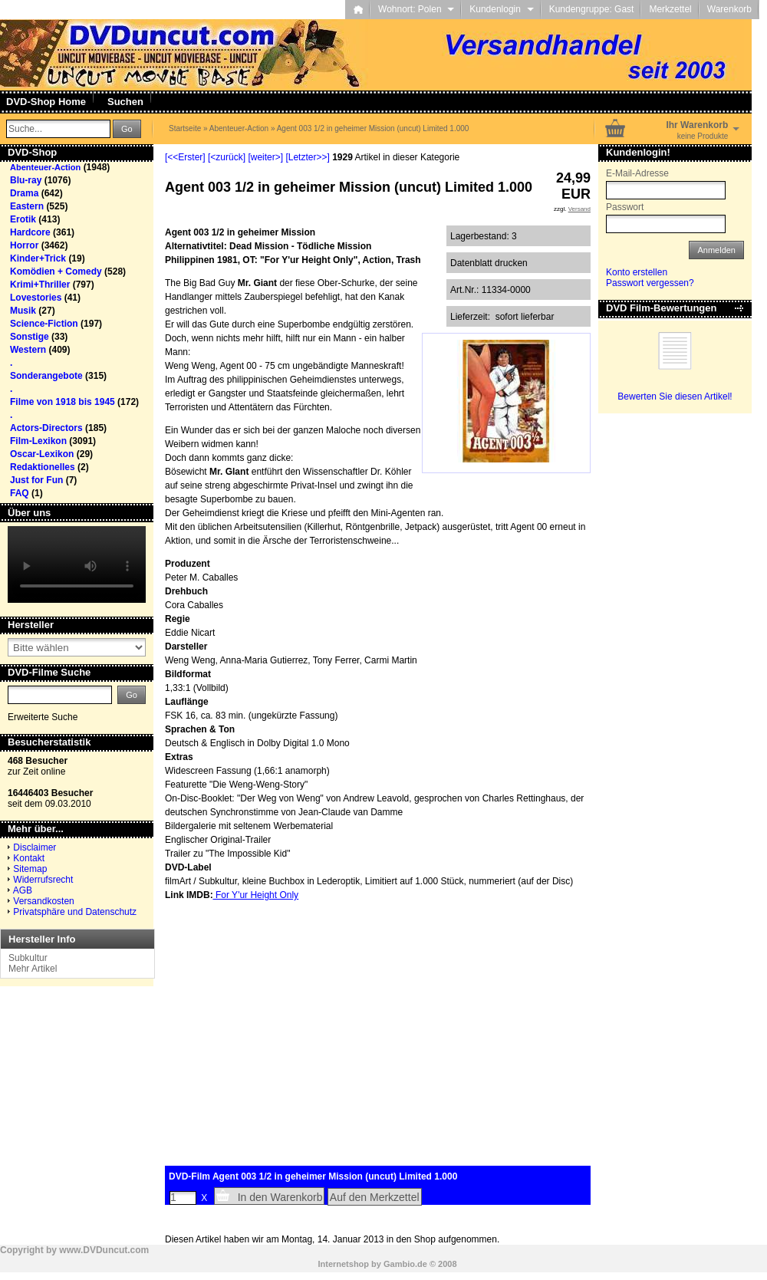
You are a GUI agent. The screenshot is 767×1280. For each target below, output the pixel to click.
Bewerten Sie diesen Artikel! (674, 396)
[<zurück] (226, 157)
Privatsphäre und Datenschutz (75, 912)
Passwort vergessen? (650, 283)
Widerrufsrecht (43, 879)
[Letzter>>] (307, 157)
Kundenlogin (501, 9)
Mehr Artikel (32, 968)
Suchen (125, 101)
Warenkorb (729, 9)
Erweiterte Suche (42, 717)
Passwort (625, 207)
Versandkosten (43, 901)
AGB (22, 890)
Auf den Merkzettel (375, 1197)
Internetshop (343, 1263)
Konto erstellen (636, 272)
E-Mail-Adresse (637, 173)
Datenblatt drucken (489, 263)
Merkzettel (670, 9)
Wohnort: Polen (416, 9)
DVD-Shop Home (46, 101)
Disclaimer (34, 847)
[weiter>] (265, 157)
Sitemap (30, 869)
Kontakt (28, 858)
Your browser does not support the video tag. (77, 564)
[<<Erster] (185, 157)
